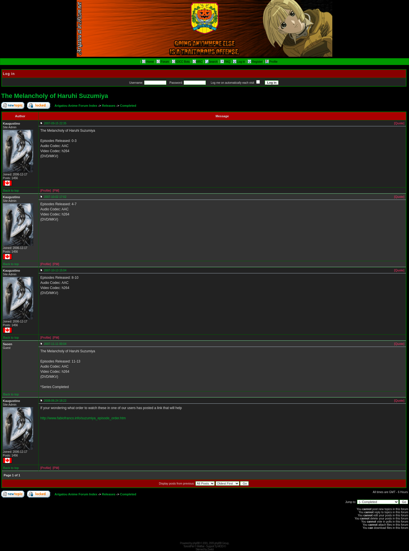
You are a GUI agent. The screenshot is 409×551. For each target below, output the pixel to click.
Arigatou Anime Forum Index (76, 105)
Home (148, 61)
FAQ (225, 61)
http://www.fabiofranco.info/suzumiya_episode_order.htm (83, 418)
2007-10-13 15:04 (55, 270)
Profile (271, 61)
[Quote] (399, 123)
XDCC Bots (181, 61)
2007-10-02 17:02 (55, 196)
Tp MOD (219, 546)
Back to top (11, 190)
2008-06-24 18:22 (55, 400)
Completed (128, 105)
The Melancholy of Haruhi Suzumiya (54, 95)
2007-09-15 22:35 (55, 123)
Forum (162, 61)
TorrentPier (188, 546)
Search (211, 61)
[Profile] (45, 190)
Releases (109, 105)
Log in (239, 61)
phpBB (196, 543)
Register (255, 61)
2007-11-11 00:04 (55, 343)
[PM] (56, 190)
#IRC (198, 61)
